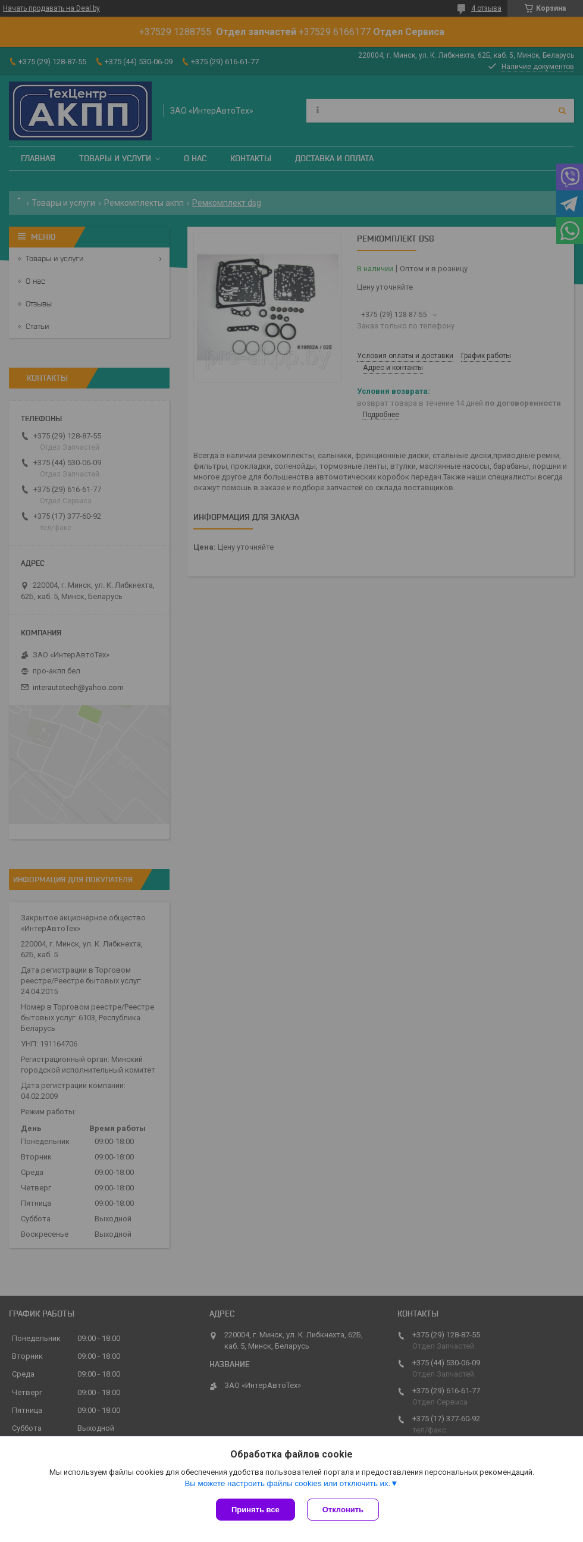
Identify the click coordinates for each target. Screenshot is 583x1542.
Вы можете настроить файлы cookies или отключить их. (287, 1483)
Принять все (255, 1509)
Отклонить (342, 1509)
